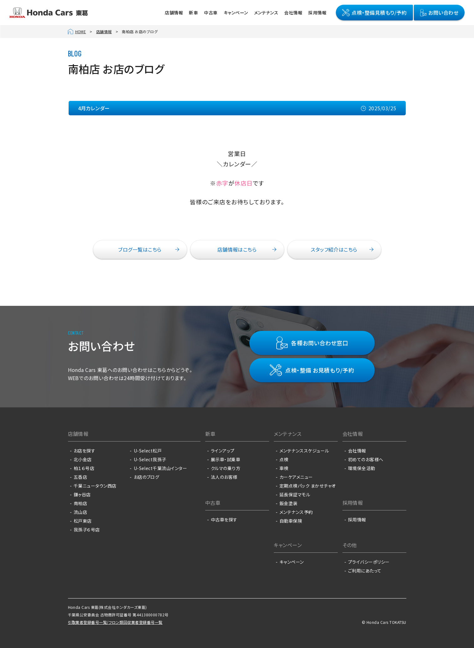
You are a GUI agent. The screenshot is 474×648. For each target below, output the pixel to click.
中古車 (210, 12)
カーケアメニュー (296, 477)
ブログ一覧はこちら (139, 249)
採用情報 (317, 12)
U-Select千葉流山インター (160, 468)
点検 (284, 459)
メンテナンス (266, 12)
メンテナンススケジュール (304, 450)
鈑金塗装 (288, 503)
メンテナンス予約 (296, 512)
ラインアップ (223, 450)
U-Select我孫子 (150, 459)
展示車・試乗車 (225, 459)
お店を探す (84, 450)
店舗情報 (174, 12)
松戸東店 (83, 521)
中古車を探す (224, 519)
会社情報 (293, 12)
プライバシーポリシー (369, 562)
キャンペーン (236, 12)
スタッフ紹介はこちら (334, 249)
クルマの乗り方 (225, 468)
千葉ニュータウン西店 (95, 486)
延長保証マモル (294, 494)
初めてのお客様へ (365, 459)
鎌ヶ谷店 (82, 494)
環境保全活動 (361, 468)
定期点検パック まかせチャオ (307, 486)
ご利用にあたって (365, 570)
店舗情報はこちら (237, 249)
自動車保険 (290, 521)
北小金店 (83, 459)
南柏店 (80, 503)
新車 (193, 12)
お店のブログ (146, 477)
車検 (284, 468)
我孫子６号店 (87, 529)
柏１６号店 (84, 468)
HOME (80, 31)
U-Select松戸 (148, 450)
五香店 (80, 477)
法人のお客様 (224, 477)
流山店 (80, 512)
